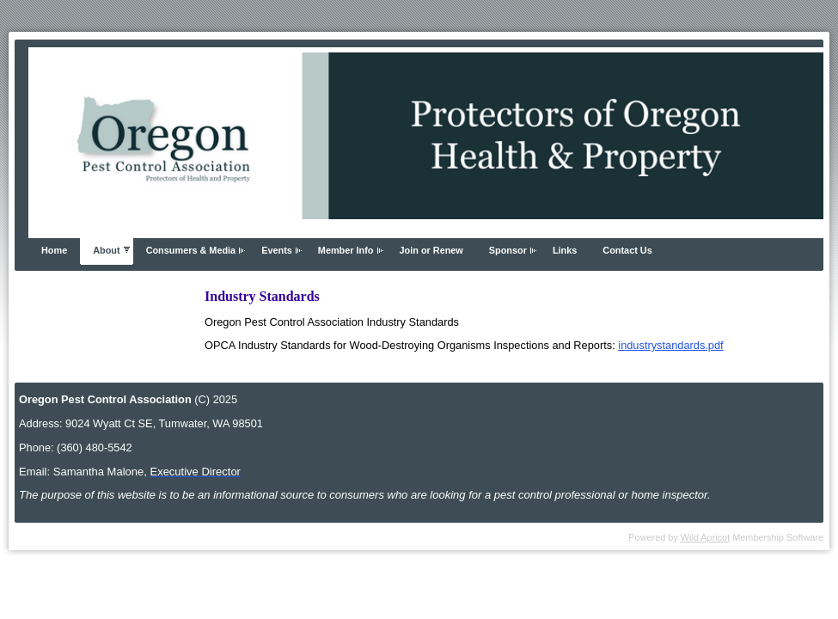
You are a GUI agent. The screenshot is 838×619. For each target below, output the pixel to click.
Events (276, 250)
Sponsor (508, 250)
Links (565, 250)
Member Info (346, 250)
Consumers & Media (191, 250)
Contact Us (627, 250)
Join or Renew (431, 250)
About (106, 250)
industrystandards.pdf (670, 345)
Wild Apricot (705, 537)
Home (54, 250)
